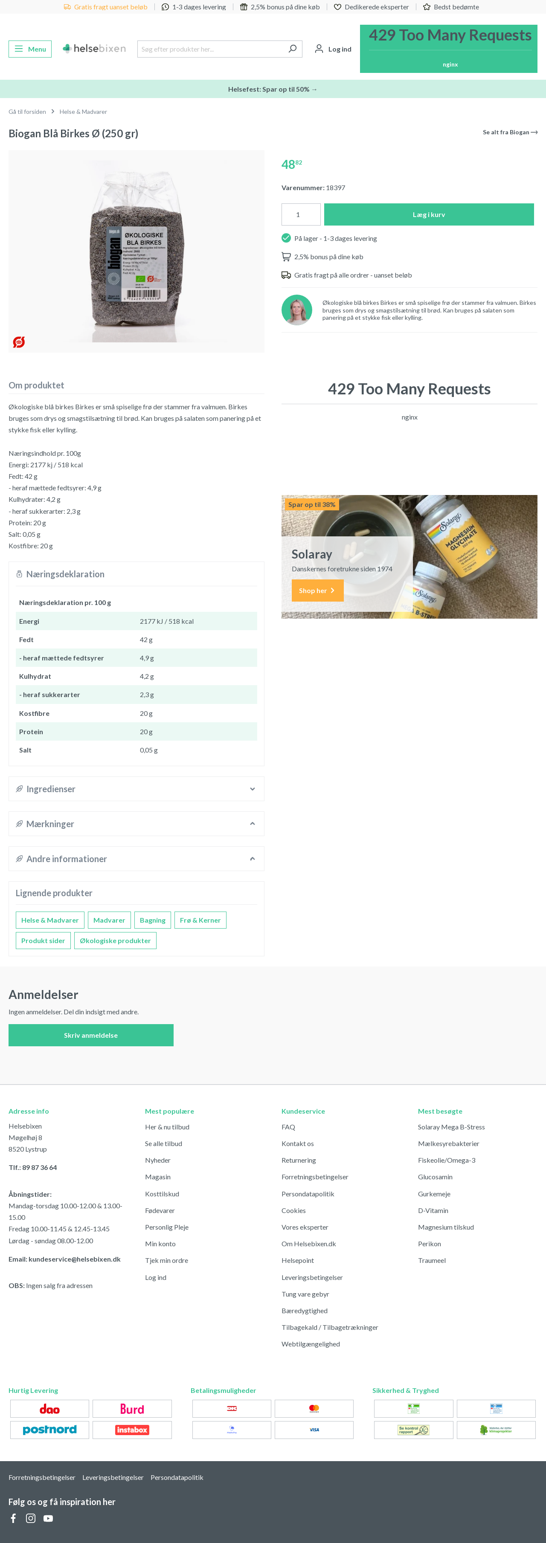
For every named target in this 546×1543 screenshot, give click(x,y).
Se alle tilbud (163, 1143)
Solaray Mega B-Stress (451, 1127)
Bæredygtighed (305, 1310)
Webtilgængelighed (311, 1344)
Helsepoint (298, 1260)
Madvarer (109, 920)
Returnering (299, 1160)
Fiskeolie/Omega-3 (446, 1160)
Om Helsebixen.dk (309, 1243)
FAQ (288, 1127)
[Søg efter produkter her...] (210, 49)
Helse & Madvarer (50, 920)
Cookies (294, 1210)
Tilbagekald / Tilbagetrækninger (330, 1327)
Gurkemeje (434, 1194)
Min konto (160, 1243)
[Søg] (292, 49)
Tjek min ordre (166, 1260)
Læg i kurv (429, 214)
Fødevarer (160, 1210)
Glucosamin (435, 1176)
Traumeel (432, 1260)
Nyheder (158, 1160)
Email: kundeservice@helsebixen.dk (65, 1259)
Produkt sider (43, 940)
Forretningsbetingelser (315, 1176)
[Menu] (30, 49)
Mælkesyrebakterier (448, 1143)
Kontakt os (298, 1143)
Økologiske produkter (115, 940)
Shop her (318, 590)
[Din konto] (333, 49)
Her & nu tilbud (167, 1127)
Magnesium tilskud (446, 1227)
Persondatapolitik (308, 1194)
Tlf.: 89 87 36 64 (33, 1167)
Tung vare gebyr (305, 1294)
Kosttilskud (162, 1194)
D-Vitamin (433, 1210)
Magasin (158, 1176)
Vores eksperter (305, 1227)
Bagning (153, 920)
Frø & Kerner (200, 920)
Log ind (155, 1277)
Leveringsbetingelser (312, 1277)
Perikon (429, 1243)
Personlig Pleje (167, 1227)
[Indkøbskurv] (448, 49)
